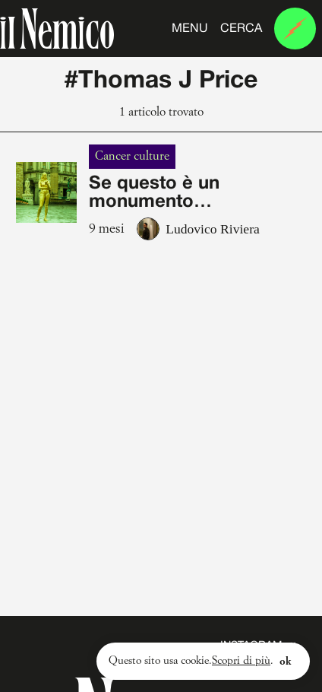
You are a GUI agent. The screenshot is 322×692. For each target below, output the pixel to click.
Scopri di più (241, 660)
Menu (190, 29)
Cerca (241, 29)
